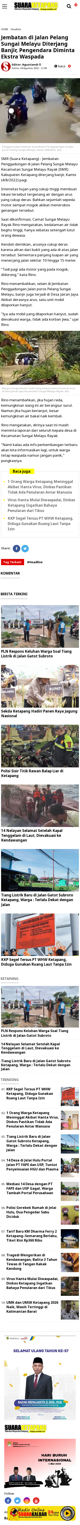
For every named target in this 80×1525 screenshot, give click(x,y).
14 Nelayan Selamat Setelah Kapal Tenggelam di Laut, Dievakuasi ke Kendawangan (32, 835)
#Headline (35, 562)
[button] (76, 3)
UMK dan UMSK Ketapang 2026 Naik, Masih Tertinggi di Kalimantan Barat (32, 1307)
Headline (16, 29)
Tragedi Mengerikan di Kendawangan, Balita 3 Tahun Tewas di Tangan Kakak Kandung (31, 1262)
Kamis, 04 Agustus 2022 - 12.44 (29, 68)
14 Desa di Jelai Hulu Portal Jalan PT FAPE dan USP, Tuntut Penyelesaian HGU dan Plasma (32, 1165)
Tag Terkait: (12, 562)
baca (59, 66)
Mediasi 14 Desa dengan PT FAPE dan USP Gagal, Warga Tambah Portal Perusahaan (29, 1188)
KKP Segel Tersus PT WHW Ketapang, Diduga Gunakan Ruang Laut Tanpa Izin (40, 523)
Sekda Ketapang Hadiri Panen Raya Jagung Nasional (39, 713)
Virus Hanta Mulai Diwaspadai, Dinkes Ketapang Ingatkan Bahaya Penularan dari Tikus (41, 505)
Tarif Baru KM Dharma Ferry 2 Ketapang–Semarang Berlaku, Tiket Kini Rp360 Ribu (32, 1236)
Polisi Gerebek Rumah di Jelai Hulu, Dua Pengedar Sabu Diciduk (31, 1212)
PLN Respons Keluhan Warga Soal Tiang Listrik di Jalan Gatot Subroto (36, 653)
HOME (4, 29)
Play (67, 1513)
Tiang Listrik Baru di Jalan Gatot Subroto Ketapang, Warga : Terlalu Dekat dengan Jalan (37, 900)
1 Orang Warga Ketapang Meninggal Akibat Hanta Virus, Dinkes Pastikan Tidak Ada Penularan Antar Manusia (40, 487)
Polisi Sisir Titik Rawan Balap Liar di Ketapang (32, 773)
